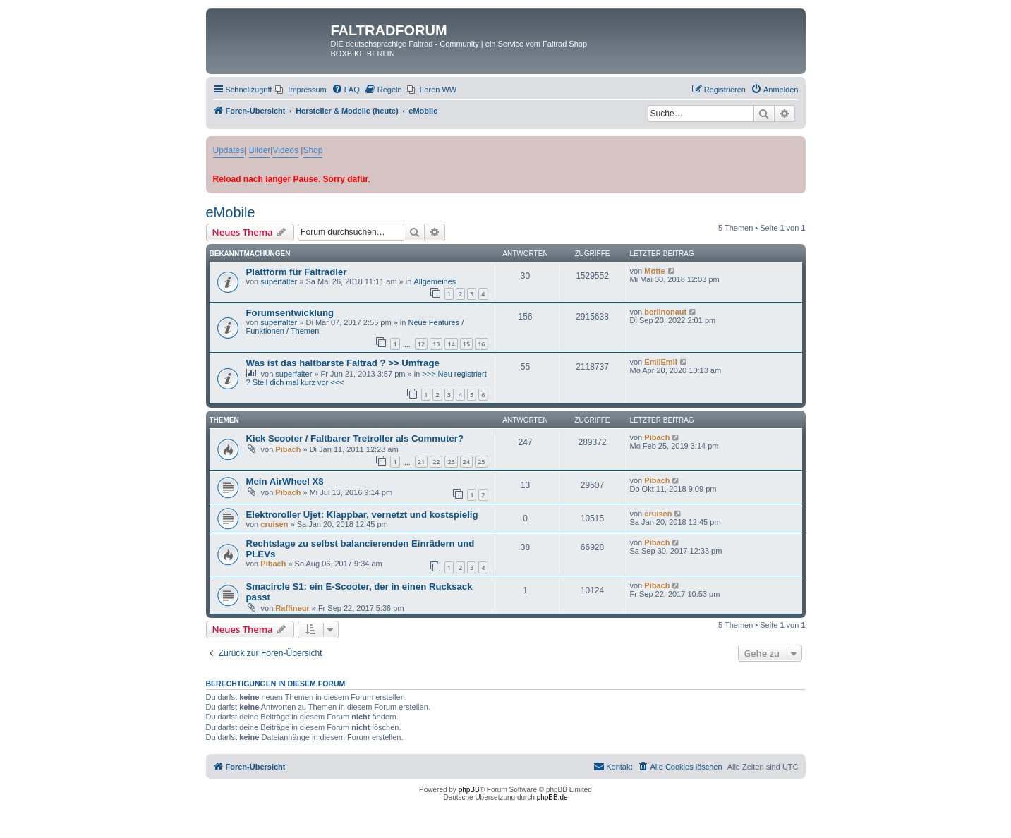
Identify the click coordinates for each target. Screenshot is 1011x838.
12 (421, 343)
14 (450, 343)
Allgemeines (434, 281)
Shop (312, 150)
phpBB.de (552, 797)
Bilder (260, 150)
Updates (229, 150)
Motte (654, 271)
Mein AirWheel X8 (285, 481)
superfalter (278, 281)
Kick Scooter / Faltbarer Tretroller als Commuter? (355, 438)
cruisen (274, 524)
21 (421, 461)
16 (481, 343)
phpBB (469, 790)
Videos (285, 150)
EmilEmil (660, 362)
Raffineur (292, 608)
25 (481, 461)
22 (436, 461)
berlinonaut (665, 312)
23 (450, 461)
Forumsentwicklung (290, 313)
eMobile (230, 212)
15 (466, 343)
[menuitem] (300, 89)
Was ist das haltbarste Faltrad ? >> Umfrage (343, 363)
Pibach (288, 449)
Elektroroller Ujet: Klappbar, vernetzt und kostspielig (362, 514)
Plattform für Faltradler (296, 272)
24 (466, 461)
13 (436, 343)
